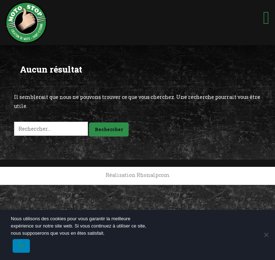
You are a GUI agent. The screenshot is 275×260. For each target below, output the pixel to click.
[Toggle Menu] (266, 15)
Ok (21, 245)
